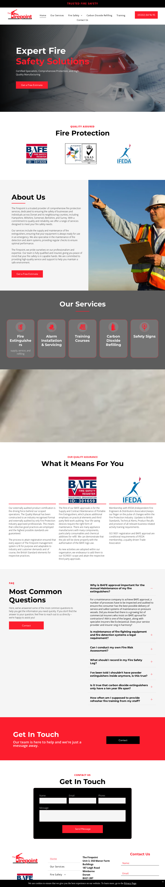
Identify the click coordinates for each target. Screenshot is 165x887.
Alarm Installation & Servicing (51, 340)
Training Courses (82, 338)
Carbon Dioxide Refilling (113, 340)
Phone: (101, 764)
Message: (44, 777)
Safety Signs (144, 336)
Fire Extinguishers (20, 340)
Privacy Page (130, 883)
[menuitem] (43, 15)
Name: (42, 764)
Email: (72, 764)
